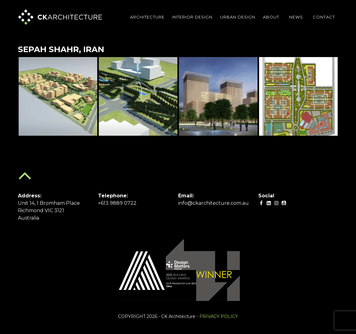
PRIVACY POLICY (218, 316)
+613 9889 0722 (117, 203)
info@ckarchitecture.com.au (213, 203)
